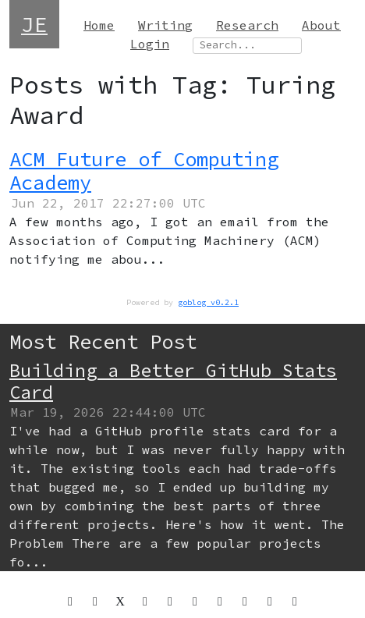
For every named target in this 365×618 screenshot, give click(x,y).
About (321, 25)
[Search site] (247, 45)
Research (247, 25)
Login (149, 44)
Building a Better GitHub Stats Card (173, 381)
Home (99, 25)
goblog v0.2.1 (208, 302)
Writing (165, 25)
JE (34, 24)
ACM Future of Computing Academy (143, 171)
